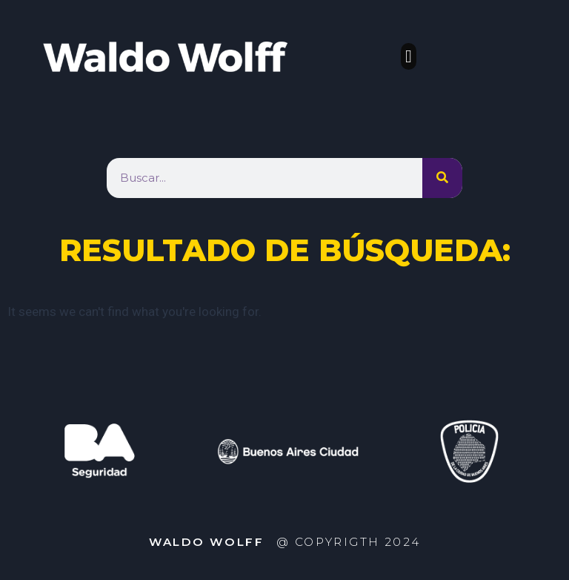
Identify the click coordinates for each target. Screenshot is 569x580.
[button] (408, 56)
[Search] (442, 178)
